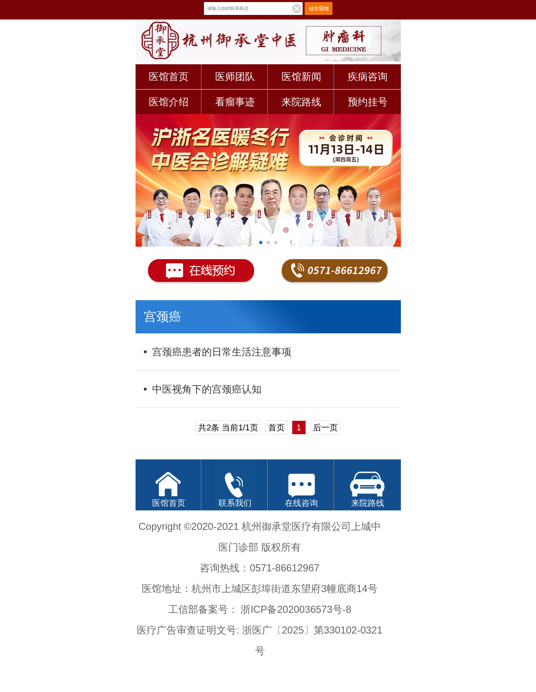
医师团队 (235, 76)
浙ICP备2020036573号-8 (295, 609)
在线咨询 (301, 502)
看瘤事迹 (235, 101)
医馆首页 (169, 76)
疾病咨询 (368, 76)
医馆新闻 (301, 76)
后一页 (325, 427)
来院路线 (301, 101)
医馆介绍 (169, 101)
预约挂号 (368, 101)
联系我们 (235, 502)
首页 (276, 427)
